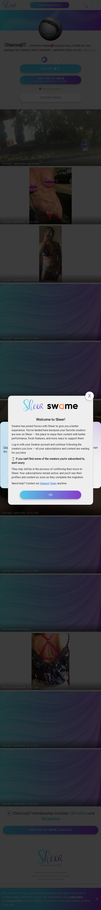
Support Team (48, 483)
